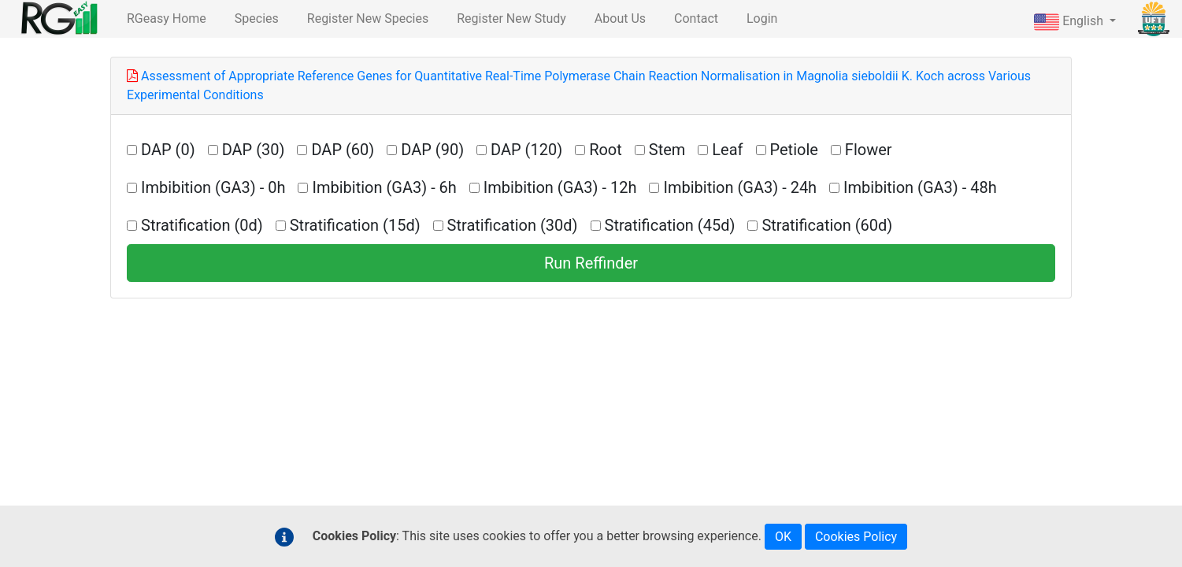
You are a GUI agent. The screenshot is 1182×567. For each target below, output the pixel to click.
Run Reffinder (591, 263)
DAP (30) (253, 149)
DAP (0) (168, 149)
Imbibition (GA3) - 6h (384, 187)
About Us (620, 18)
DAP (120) (526, 149)
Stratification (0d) (202, 225)
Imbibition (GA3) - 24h (740, 187)
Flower (868, 149)
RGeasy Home (166, 18)
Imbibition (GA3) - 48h (920, 187)
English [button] (1070, 22)
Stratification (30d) (512, 225)
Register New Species (367, 18)
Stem (667, 149)
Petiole (794, 149)
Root (605, 149)
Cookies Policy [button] (856, 536)
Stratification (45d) (670, 225)
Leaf (727, 149)
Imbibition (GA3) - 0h (213, 187)
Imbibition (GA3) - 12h (560, 187)
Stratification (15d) (355, 225)
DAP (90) (432, 149)
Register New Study (511, 18)
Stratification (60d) (826, 225)
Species (257, 18)
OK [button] (783, 536)
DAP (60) (342, 149)
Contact (696, 18)
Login (762, 18)
